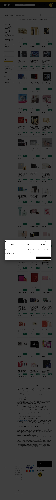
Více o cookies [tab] (43, 244)
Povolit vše (43, 257)
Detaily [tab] (28, 244)
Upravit (28, 257)
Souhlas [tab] (12, 244)
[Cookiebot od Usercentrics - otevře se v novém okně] (46, 241)
